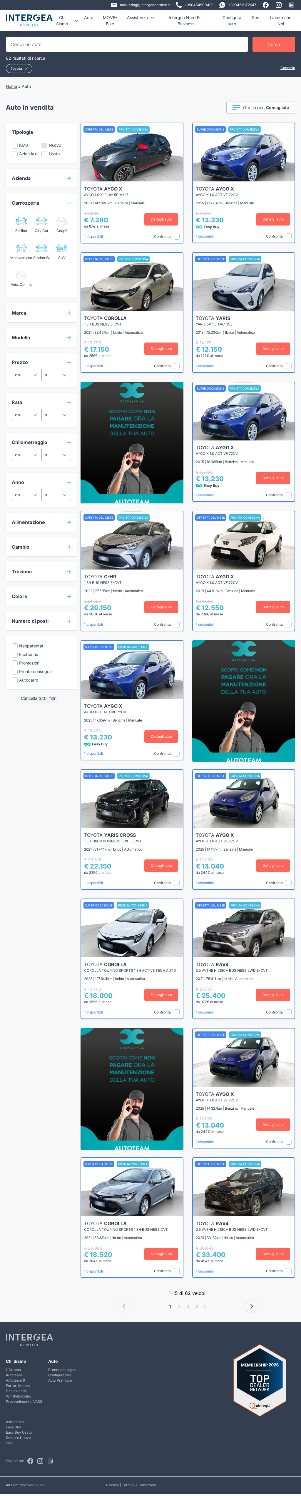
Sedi (256, 17)
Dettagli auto (162, 219)
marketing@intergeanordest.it (140, 5)
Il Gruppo (13, 1372)
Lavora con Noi (280, 20)
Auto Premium (60, 1382)
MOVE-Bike (110, 20)
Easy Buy (13, 1429)
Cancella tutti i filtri (38, 698)
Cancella (287, 68)
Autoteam (14, 1377)
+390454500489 (194, 5)
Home (11, 86)
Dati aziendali (17, 1393)
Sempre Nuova (18, 1440)
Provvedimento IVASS (24, 1404)
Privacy (112, 1487)
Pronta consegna (62, 1372)
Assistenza (140, 17)
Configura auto (232, 20)
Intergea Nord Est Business (186, 20)
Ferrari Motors (18, 1388)
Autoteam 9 (15, 1382)
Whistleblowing (18, 1398)
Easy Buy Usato (19, 1434)
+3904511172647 (237, 5)
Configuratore (59, 1377)
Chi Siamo (67, 20)
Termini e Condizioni (139, 1487)
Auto (88, 17)
